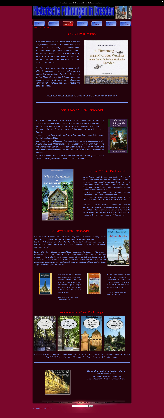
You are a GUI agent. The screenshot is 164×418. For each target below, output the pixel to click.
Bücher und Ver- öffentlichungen (68, 23)
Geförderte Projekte (111, 23)
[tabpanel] (82, 33)
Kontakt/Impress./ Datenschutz (126, 23)
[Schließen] (162, 2)
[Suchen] (80, 406)
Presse (82, 23)
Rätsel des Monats (97, 23)
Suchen (91, 406)
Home (39, 23)
